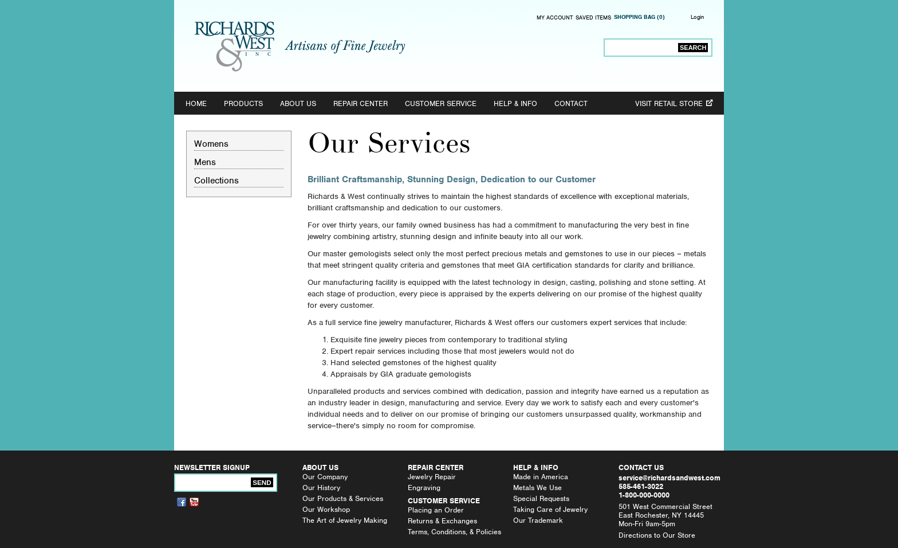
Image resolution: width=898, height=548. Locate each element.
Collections (216, 180)
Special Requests (541, 498)
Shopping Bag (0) (639, 17)
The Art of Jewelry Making (344, 520)
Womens (211, 143)
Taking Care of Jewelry (550, 509)
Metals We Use (537, 487)
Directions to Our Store (657, 535)
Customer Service (440, 103)
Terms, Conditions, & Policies (454, 531)
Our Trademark (538, 520)
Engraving (424, 487)
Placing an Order (436, 510)
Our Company (325, 476)
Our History (321, 487)
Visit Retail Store (669, 103)
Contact (571, 103)
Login (697, 17)
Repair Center (360, 103)
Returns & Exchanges (442, 520)
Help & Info (515, 103)
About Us (298, 103)
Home (196, 103)
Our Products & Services (342, 498)
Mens (205, 161)
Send (262, 482)
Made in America (540, 476)
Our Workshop (326, 509)
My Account (555, 17)
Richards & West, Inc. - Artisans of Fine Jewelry (300, 46)
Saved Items (593, 17)
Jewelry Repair (432, 476)
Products (243, 103)
